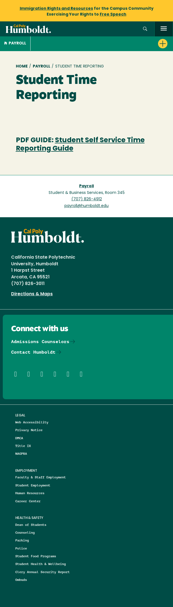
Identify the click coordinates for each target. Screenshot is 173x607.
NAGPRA (21, 453)
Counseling (25, 532)
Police (21, 548)
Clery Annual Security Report (42, 572)
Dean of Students (30, 525)
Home (22, 66)
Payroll (15, 43)
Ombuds (21, 580)
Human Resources (29, 493)
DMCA (19, 438)
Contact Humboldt (33, 352)
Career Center (28, 501)
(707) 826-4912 (86, 199)
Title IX (23, 446)
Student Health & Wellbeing (40, 564)
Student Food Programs (35, 556)
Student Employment (32, 485)
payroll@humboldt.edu (86, 206)
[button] (145, 29)
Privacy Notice (28, 430)
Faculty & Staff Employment (40, 477)
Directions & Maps (32, 294)
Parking (22, 540)
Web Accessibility (31, 422)
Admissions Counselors (40, 341)
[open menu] (163, 29)
